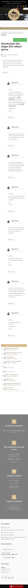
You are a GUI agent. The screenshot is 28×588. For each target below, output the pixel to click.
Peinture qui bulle (8, 388)
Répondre (5, 72)
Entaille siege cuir (8, 379)
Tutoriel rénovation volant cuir (11, 348)
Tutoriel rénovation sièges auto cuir (13, 352)
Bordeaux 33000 (21, 430)
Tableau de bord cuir (9, 357)
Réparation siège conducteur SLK (12, 383)
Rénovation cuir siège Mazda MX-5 (13, 361)
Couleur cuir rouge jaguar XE (11, 374)
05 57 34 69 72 (8, 549)
